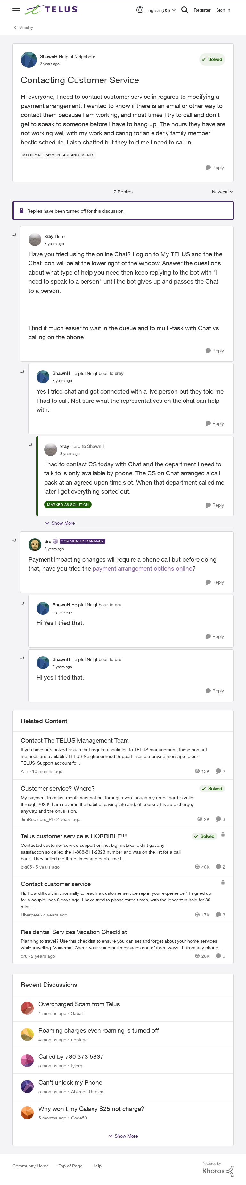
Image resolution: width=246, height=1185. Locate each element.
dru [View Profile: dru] (48, 541)
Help (97, 1165)
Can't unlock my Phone (70, 1082)
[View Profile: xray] (35, 239)
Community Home (30, 1165)
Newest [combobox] (223, 192)
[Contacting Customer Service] (54, 243)
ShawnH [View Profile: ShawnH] (48, 56)
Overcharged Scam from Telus (79, 1004)
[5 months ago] (52, 1065)
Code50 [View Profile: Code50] (79, 1117)
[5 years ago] (46, 866)
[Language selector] (156, 10)
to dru (115, 604)
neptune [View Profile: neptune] (79, 1039)
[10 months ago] (46, 771)
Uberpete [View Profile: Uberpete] (30, 914)
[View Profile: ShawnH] (29, 60)
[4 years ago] (54, 914)
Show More (60, 523)
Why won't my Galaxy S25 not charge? (91, 1108)
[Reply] (214, 167)
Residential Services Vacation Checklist (74, 931)
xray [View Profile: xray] (49, 236)
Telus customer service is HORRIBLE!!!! (74, 835)
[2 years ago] (67, 818)
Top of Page (71, 1165)
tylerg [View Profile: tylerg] (76, 1065)
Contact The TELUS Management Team (75, 740)
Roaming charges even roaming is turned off (98, 1030)
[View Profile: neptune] (27, 1034)
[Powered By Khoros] (218, 1169)
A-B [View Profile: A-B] (25, 771)
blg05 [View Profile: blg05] (26, 866)
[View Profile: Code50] (27, 1112)
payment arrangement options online (142, 568)
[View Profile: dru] (35, 544)
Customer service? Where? (58, 788)
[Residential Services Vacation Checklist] (123, 944)
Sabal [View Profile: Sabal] (77, 1013)
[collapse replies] (15, 235)
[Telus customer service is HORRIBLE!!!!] (104, 852)
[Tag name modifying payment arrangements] (58, 155)
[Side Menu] (16, 10)
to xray (116, 373)
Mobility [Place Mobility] (22, 27)
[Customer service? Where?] (108, 804)
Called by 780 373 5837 (71, 1056)
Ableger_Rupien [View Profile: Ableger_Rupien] (87, 1091)
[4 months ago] (52, 1013)
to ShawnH (93, 446)
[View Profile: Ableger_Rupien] (27, 1086)
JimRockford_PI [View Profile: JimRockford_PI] (37, 819)
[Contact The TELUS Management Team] (123, 756)
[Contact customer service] (119, 900)
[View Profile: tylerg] (27, 1060)
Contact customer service (56, 883)
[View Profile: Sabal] (27, 1008)
